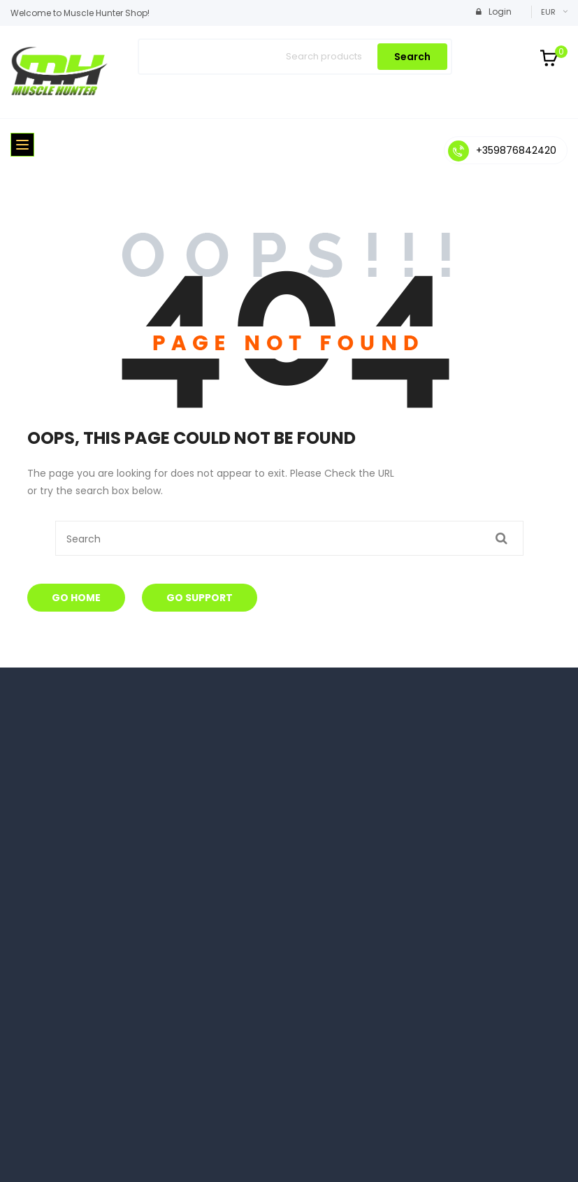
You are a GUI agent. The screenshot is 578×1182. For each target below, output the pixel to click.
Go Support (199, 598)
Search (412, 57)
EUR (548, 11)
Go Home (76, 598)
